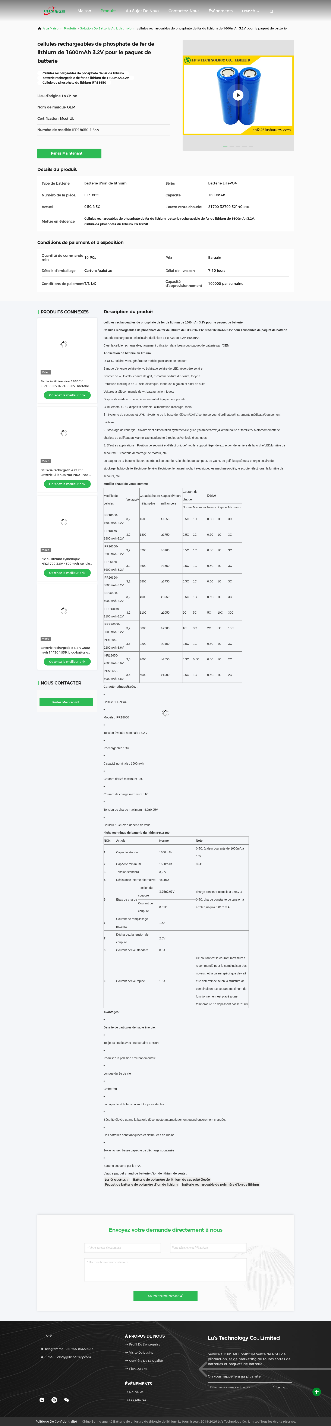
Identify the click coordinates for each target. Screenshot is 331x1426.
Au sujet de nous (142, 11)
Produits (108, 11)
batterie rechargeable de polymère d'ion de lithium (220, 1184)
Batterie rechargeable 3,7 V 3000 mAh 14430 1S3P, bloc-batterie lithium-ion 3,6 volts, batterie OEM (66, 652)
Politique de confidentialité (56, 1421)
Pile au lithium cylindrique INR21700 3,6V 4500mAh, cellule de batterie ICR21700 (65, 563)
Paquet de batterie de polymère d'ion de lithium (141, 1184)
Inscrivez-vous (280, 1387)
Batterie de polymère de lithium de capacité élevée (171, 1180)
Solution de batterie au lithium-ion (106, 28)
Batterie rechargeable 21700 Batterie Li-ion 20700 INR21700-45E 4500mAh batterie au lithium (66, 474)
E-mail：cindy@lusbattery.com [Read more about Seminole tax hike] (65, 1357)
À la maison (51, 28)
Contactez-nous (183, 11)
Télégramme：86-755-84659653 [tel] (67, 1349)
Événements (221, 11)
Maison (84, 11)
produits (70, 28)
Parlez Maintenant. (69, 153)
